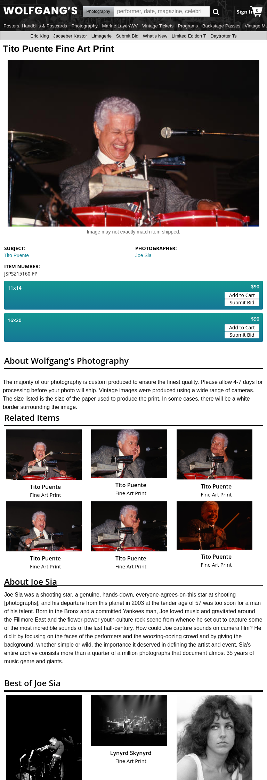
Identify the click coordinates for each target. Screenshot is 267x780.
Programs (188, 25)
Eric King (39, 36)
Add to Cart (242, 295)
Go (216, 11)
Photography (84, 25)
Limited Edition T (189, 36)
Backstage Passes (221, 25)
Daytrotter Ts (223, 36)
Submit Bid (127, 36)
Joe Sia (143, 255)
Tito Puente (16, 255)
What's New (155, 36)
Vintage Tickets (157, 25)
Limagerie (101, 36)
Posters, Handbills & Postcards (35, 25)
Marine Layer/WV (120, 25)
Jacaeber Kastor (70, 36)
